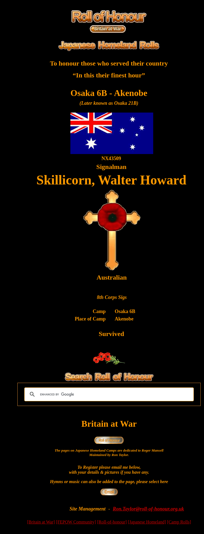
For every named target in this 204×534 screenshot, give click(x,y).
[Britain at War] (41, 522)
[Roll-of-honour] (112, 522)
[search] (108, 394)
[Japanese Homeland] (147, 522)
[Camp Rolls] (179, 522)
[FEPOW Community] (76, 522)
